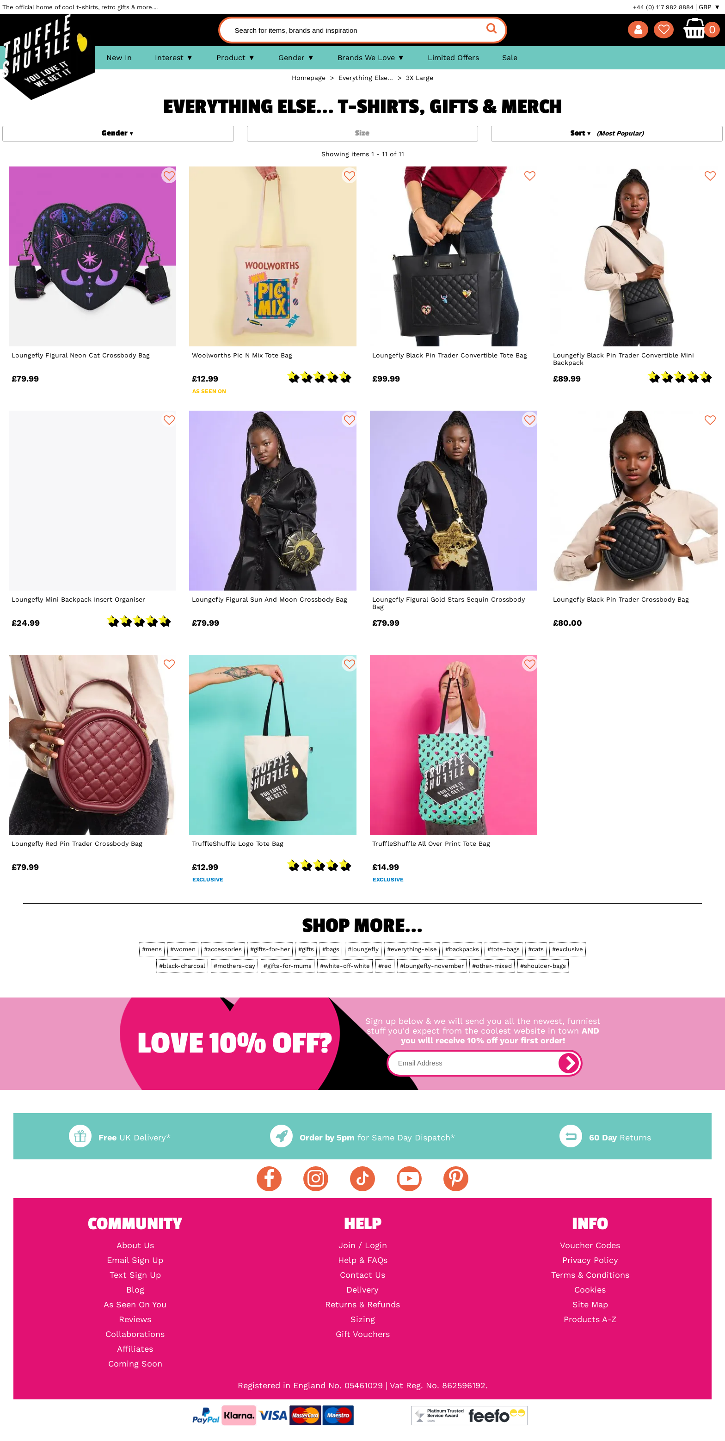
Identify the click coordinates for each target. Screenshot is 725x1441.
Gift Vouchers (363, 1334)
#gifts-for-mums (288, 965)
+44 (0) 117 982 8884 (663, 7)
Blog (135, 1290)
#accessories (223, 949)
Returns (605, 1137)
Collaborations (135, 1334)
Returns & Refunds (362, 1304)
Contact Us (362, 1275)
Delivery (362, 1290)
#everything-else (412, 949)
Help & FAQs (362, 1260)
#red (385, 965)
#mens (152, 949)
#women (183, 949)
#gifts (306, 949)
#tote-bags (503, 949)
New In (119, 57)
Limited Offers (453, 57)
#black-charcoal (182, 965)
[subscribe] (569, 1063)
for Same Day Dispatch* (362, 1137)
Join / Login (362, 1245)
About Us (135, 1245)
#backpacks (462, 949)
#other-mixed (492, 965)
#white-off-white (345, 965)
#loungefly (363, 949)
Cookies (590, 1290)
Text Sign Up (135, 1275)
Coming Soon (135, 1364)
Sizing (362, 1319)
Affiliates (135, 1349)
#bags (330, 949)
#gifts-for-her (270, 949)
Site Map (590, 1304)
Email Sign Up (135, 1260)
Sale (509, 57)
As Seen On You (135, 1304)
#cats (536, 949)
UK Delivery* (120, 1137)
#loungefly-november (432, 965)
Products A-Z (590, 1319)
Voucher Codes (590, 1245)
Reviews (135, 1319)
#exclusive (567, 949)
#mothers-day (234, 965)
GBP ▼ (709, 7)
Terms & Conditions (590, 1275)
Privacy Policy (590, 1260)
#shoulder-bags (543, 965)
